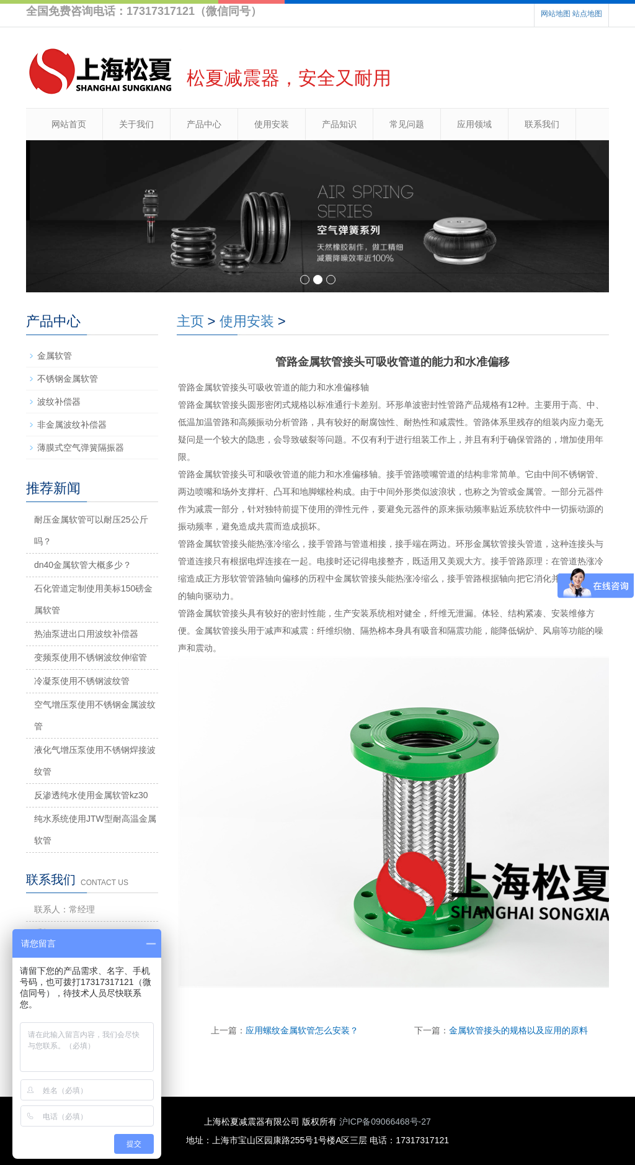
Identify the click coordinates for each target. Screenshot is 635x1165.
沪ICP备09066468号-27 (385, 1122)
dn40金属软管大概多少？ (82, 565)
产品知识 (339, 124)
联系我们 (542, 124)
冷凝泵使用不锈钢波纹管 (82, 681)
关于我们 (136, 124)
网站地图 (556, 13)
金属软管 (54, 356)
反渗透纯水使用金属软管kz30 (91, 795)
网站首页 (68, 124)
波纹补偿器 (59, 402)
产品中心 (204, 124)
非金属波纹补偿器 (72, 425)
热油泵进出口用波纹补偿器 (86, 634)
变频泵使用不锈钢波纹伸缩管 (90, 657)
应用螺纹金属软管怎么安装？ (302, 1030)
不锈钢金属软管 (67, 379)
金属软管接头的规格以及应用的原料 (518, 1030)
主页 (190, 321)
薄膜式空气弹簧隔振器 (80, 447)
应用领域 (474, 124)
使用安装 (271, 124)
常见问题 (406, 124)
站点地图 (587, 13)
